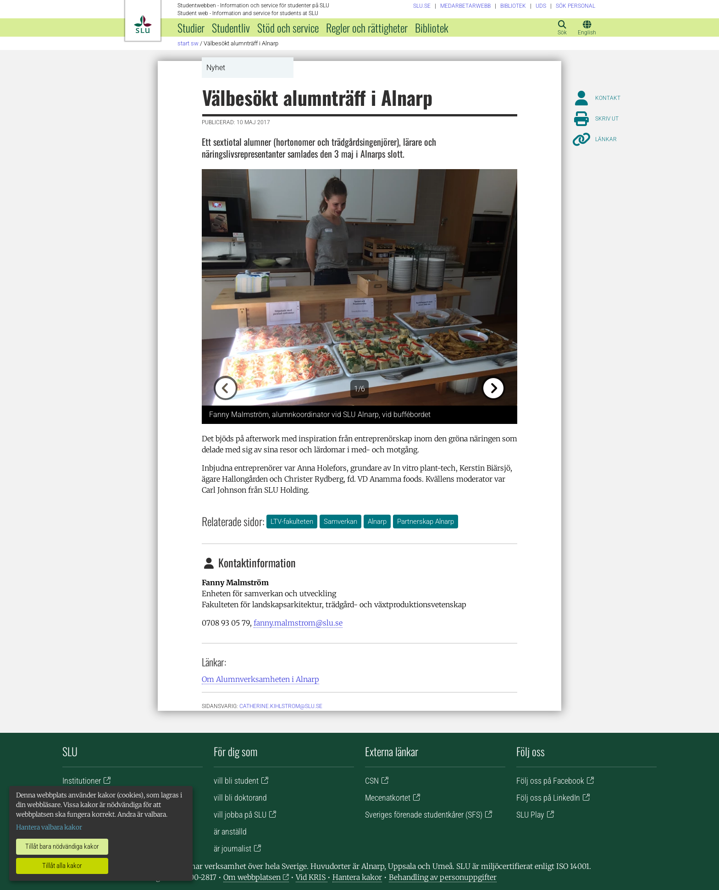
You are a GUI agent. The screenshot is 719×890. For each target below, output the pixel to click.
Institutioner (81, 781)
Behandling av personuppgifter (443, 877)
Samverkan (340, 521)
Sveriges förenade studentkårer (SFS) (423, 814)
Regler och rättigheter (367, 27)
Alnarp (377, 521)
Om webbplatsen (252, 877)
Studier (191, 27)
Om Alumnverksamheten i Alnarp (260, 679)
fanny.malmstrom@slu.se (298, 622)
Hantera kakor (357, 877)
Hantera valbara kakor (49, 827)
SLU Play (530, 814)
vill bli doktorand (240, 797)
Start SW (188, 43)
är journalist (232, 848)
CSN (372, 781)
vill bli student (236, 781)
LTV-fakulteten (292, 521)
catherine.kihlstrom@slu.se (280, 706)
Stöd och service (288, 27)
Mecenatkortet (387, 797)
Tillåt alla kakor (62, 866)
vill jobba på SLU (240, 814)
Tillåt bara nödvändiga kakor (62, 846)
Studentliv (231, 27)
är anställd (230, 831)
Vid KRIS (311, 877)
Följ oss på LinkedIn (548, 797)
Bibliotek (431, 27)
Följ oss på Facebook (550, 781)
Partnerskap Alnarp (425, 521)
